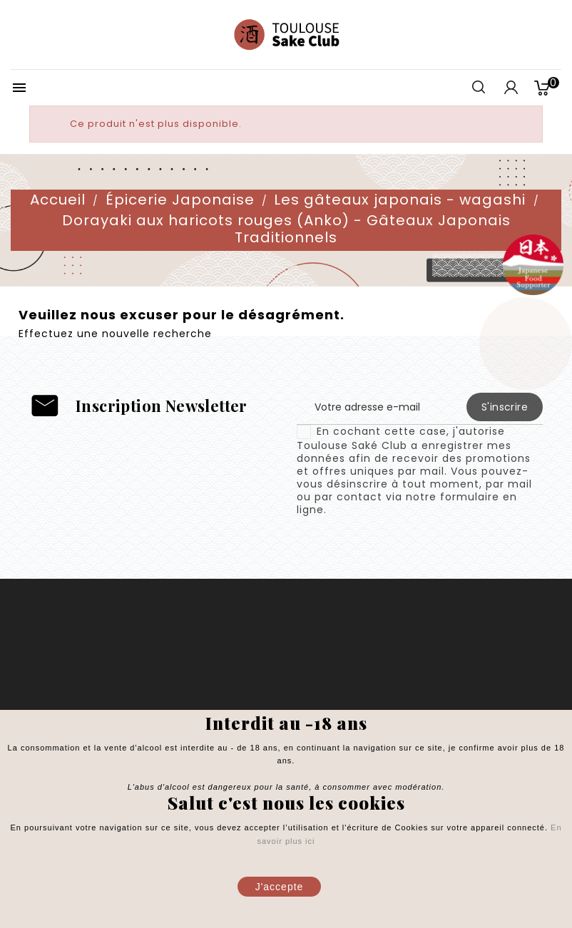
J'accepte (279, 886)
